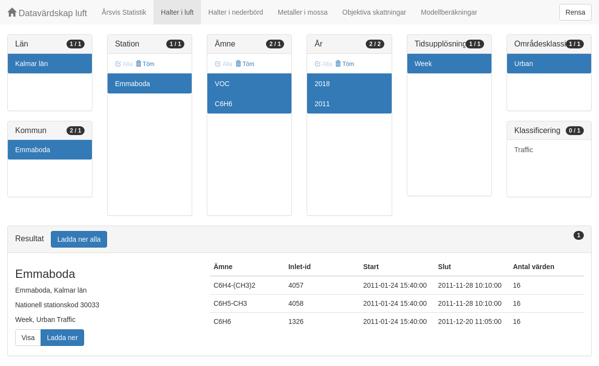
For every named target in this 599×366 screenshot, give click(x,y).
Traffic (523, 150)
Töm (145, 64)
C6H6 (223, 104)
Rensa (575, 12)
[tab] (299, 239)
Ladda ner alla (79, 239)
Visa (28, 338)
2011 (322, 104)
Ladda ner (62, 338)
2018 (322, 84)
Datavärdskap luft (47, 13)
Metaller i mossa (303, 12)
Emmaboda (32, 150)
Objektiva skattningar (374, 12)
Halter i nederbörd (235, 12)
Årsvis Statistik (124, 12)
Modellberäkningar (449, 12)
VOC (222, 84)
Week (423, 64)
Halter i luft (177, 12)
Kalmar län (31, 64)
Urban (523, 64)
